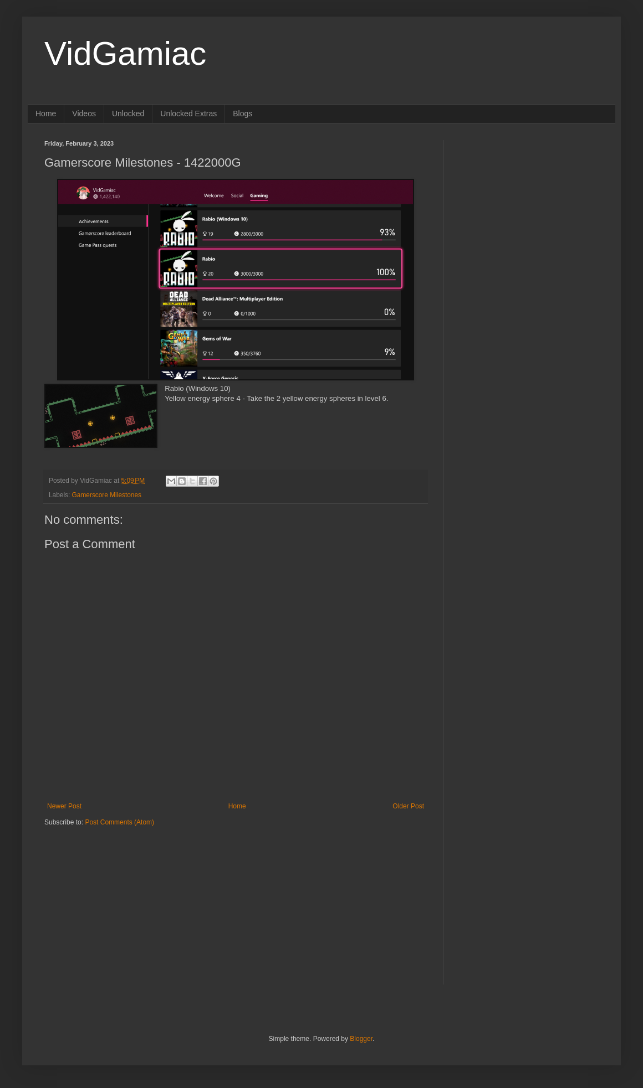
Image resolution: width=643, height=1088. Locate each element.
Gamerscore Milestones (106, 495)
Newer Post (64, 806)
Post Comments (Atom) (119, 822)
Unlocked (128, 113)
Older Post (408, 806)
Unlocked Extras (188, 113)
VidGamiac (125, 53)
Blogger (361, 1039)
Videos (84, 113)
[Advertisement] (113, 896)
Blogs (242, 113)
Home (45, 113)
